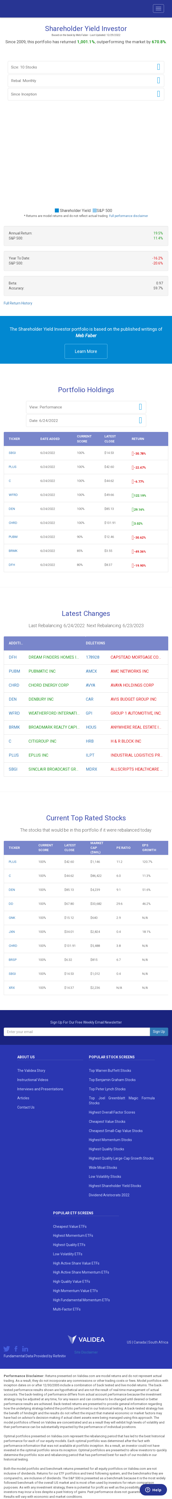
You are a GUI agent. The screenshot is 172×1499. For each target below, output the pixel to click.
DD (11, 904)
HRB (90, 741)
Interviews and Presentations (40, 1089)
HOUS (91, 727)
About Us (26, 1057)
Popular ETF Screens (73, 1213)
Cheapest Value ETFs (70, 1227)
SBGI (12, 453)
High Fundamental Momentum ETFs (81, 1300)
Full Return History (18, 303)
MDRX (91, 769)
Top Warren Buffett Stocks (110, 1071)
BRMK (13, 551)
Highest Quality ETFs (69, 1245)
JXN (12, 932)
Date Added (50, 439)
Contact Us (26, 1107)
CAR (89, 699)
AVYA (90, 685)
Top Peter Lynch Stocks (107, 1089)
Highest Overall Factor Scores (112, 1112)
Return (138, 439)
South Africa (158, 1342)
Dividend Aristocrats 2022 (109, 1195)
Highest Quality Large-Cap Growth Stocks (121, 1158)
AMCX (91, 671)
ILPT (90, 755)
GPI (89, 713)
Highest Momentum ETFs (73, 1236)
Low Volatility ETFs (67, 1254)
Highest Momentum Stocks (110, 1140)
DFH (12, 565)
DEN (12, 509)
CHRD (13, 523)
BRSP (13, 960)
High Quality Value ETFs (71, 1282)
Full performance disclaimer (128, 216)
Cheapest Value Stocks (107, 1122)
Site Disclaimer (86, 1352)
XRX (12, 988)
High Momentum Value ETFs (75, 1291)
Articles (23, 1098)
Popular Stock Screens (112, 1057)
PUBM (13, 537)
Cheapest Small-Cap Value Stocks (116, 1131)
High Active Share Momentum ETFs (81, 1272)
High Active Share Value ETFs (76, 1263)
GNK (12, 918)
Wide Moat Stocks (103, 1168)
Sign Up (159, 1032)
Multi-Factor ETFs (67, 1309)
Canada (140, 1342)
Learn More (86, 351)
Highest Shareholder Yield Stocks (115, 1186)
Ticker (14, 439)
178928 (92, 657)
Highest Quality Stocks (106, 1149)
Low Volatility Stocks (105, 1177)
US (129, 1342)
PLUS (13, 467)
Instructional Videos (32, 1080)
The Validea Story (31, 1071)
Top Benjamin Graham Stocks (112, 1080)
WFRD (13, 495)
